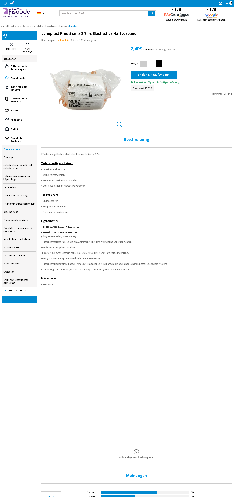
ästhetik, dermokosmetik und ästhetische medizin (19, 166)
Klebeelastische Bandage (56, 26)
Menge (134, 63)
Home (2, 26)
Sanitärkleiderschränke (19, 256)
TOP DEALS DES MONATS (19, 88)
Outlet (19, 129)
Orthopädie (19, 272)
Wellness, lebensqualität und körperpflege (19, 177)
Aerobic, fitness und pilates (19, 239)
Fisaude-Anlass (19, 78)
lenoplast (73, 26)
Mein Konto (11, 49)
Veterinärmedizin (19, 264)
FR (10, 290)
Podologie (19, 157)
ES (21, 290)
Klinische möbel (19, 212)
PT (26, 290)
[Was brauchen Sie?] (107, 13)
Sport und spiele (19, 247)
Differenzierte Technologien (19, 67)
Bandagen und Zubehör (33, 26)
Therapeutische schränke (19, 220)
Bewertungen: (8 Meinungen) (68, 41)
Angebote (19, 119)
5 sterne (91, 492)
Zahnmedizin (19, 188)
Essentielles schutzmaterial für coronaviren (19, 229)
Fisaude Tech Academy (19, 139)
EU (4, 293)
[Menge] (151, 64)
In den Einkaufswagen (153, 74)
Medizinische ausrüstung (19, 196)
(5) (192, 492)
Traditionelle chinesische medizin (19, 204)
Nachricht (19, 110)
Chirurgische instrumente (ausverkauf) (19, 281)
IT (15, 290)
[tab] (11, 48)
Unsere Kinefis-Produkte (19, 100)
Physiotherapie (14, 26)
